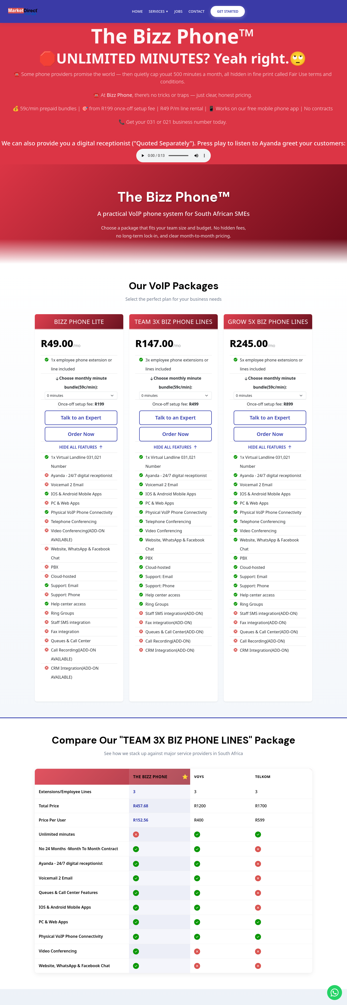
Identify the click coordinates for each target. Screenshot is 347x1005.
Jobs (178, 11)
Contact (196, 11)
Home (137, 11)
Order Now (81, 435)
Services (158, 11)
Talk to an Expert (81, 418)
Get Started (227, 11)
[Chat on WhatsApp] (334, 992)
